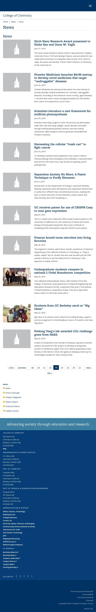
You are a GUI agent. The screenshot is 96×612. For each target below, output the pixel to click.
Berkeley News (9, 555)
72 (51, 368)
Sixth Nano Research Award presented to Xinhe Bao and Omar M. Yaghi (62, 42)
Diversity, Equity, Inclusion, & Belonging (18, 524)
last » (51, 372)
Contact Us (7, 521)
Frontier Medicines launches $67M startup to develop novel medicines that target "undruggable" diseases (63, 78)
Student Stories (12, 411)
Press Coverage (13, 392)
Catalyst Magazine (13, 397)
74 (63, 368)
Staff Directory (9, 542)
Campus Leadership (11, 558)
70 (39, 368)
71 (45, 368)
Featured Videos (13, 406)
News (13, 21)
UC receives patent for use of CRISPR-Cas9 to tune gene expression (63, 209)
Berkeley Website (11, 552)
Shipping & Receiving (11, 539)
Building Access (9, 514)
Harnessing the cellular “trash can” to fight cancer (60, 145)
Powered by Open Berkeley (82, 591)
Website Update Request (13, 545)
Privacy (89, 600)
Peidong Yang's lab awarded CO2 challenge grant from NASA (63, 332)
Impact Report (12, 402)
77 (80, 368)
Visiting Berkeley (10, 567)
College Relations (10, 517)
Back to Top (88, 608)
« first (12, 367)
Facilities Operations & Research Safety (19, 527)
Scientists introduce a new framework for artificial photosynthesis (62, 112)
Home (5, 21)
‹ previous (22, 367)
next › (89, 367)
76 (74, 368)
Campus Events (10, 561)
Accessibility (87, 594)
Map (4, 449)
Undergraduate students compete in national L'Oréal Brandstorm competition (62, 270)
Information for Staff (11, 530)
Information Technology (12, 533)
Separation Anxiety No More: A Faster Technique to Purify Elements (60, 175)
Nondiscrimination (85, 597)
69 (33, 368)
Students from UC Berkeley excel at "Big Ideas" (62, 307)
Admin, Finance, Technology (14, 511)
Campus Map (9, 564)
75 (69, 368)
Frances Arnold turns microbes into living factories (62, 239)
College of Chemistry (17, 15)
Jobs (4, 536)
